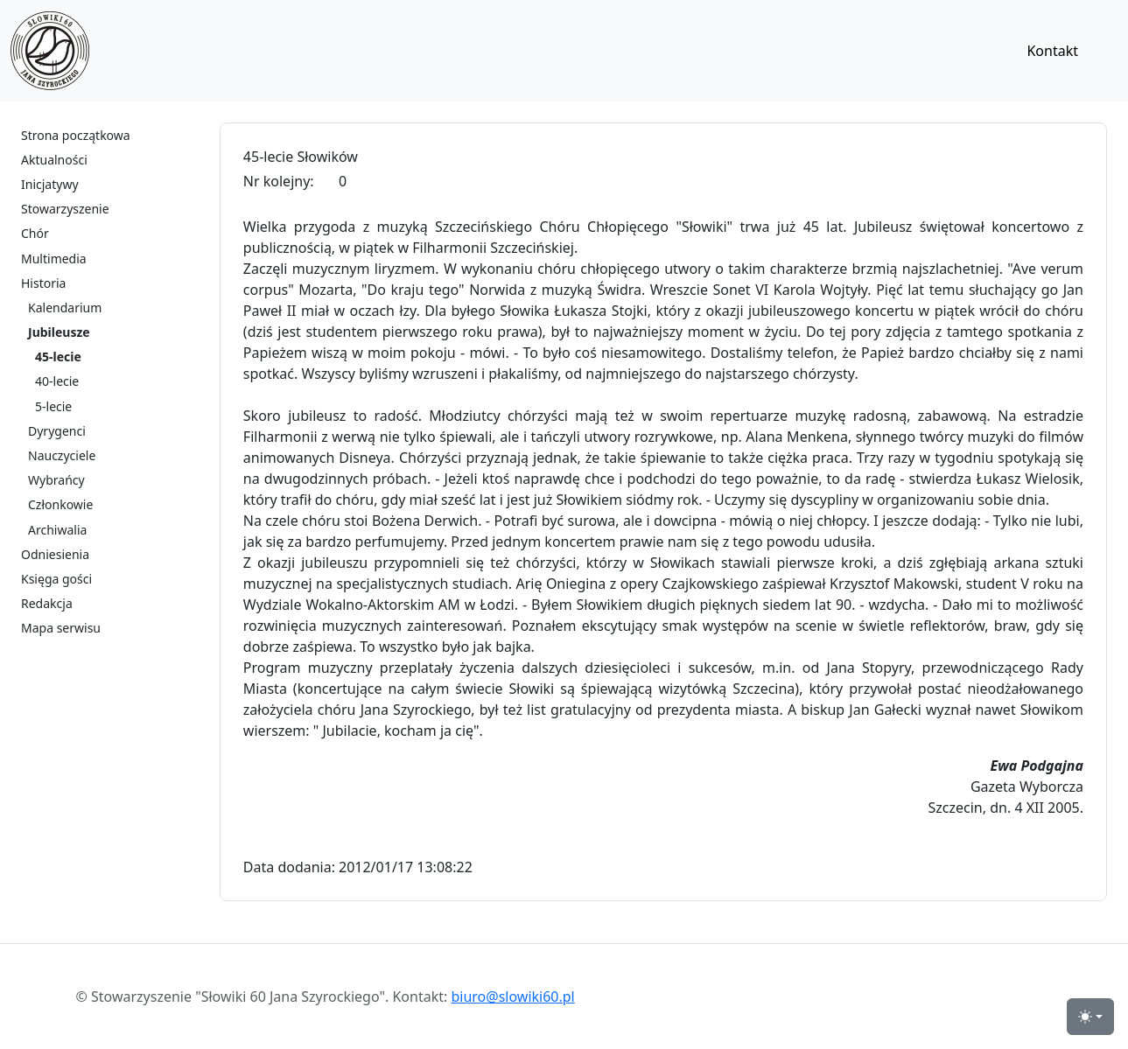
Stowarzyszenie (65, 208)
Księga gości (56, 578)
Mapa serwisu (61, 627)
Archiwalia (57, 529)
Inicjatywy (50, 184)
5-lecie (53, 406)
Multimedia (54, 258)
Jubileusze (59, 332)
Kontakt (1052, 50)
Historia (43, 283)
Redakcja (47, 603)
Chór (35, 233)
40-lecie (57, 381)
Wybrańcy (56, 480)
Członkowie (60, 504)
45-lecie (58, 356)
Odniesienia (55, 554)
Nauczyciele (61, 455)
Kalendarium (65, 307)
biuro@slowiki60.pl (512, 996)
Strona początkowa (75, 135)
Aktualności (54, 159)
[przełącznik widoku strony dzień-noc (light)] (1090, 1016)
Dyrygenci (57, 431)
